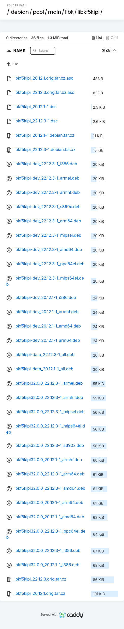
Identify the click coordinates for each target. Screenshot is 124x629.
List (96, 37)
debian (20, 12)
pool (38, 12)
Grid (112, 37)
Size (110, 50)
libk (69, 12)
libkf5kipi (88, 12)
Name (19, 50)
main (54, 12)
